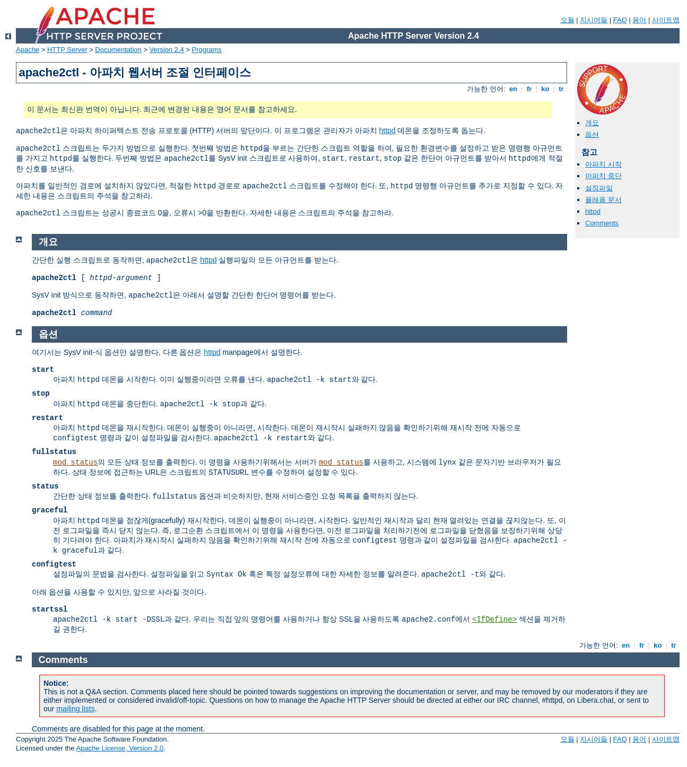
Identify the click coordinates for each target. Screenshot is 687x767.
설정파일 (599, 188)
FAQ (620, 20)
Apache (27, 50)
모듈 (568, 20)
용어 (639, 20)
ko (545, 89)
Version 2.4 (167, 50)
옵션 (592, 134)
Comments (602, 223)
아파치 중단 (603, 176)
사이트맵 (666, 20)
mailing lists (75, 708)
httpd (387, 130)
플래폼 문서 (603, 200)
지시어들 (593, 20)
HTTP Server (67, 50)
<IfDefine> (494, 619)
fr (529, 89)
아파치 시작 (603, 164)
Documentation (118, 50)
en (513, 89)
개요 (592, 123)
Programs (207, 50)
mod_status (75, 462)
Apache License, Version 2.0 (119, 748)
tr (561, 89)
